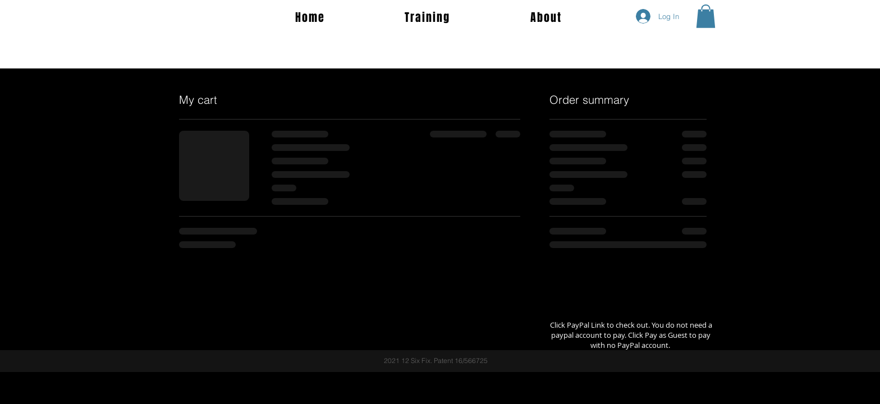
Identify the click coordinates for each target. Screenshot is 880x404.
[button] (706, 16)
